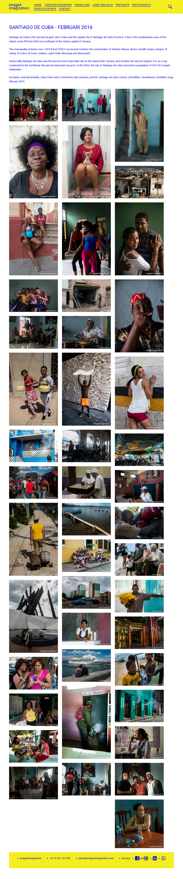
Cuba (64, 37)
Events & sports (45, 8)
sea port (70, 65)
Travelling (82, 4)
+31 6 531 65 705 (60, 858)
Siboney (82, 53)
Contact (65, 8)
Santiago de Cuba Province (108, 37)
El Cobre (22, 53)
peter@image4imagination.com (96, 858)
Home (38, 4)
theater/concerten (58, 4)
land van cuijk (102, 4)
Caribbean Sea (37, 65)
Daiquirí (159, 49)
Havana (86, 41)
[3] (88, 53)
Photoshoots (141, 4)
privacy (126, 858)
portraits (122, 4)
